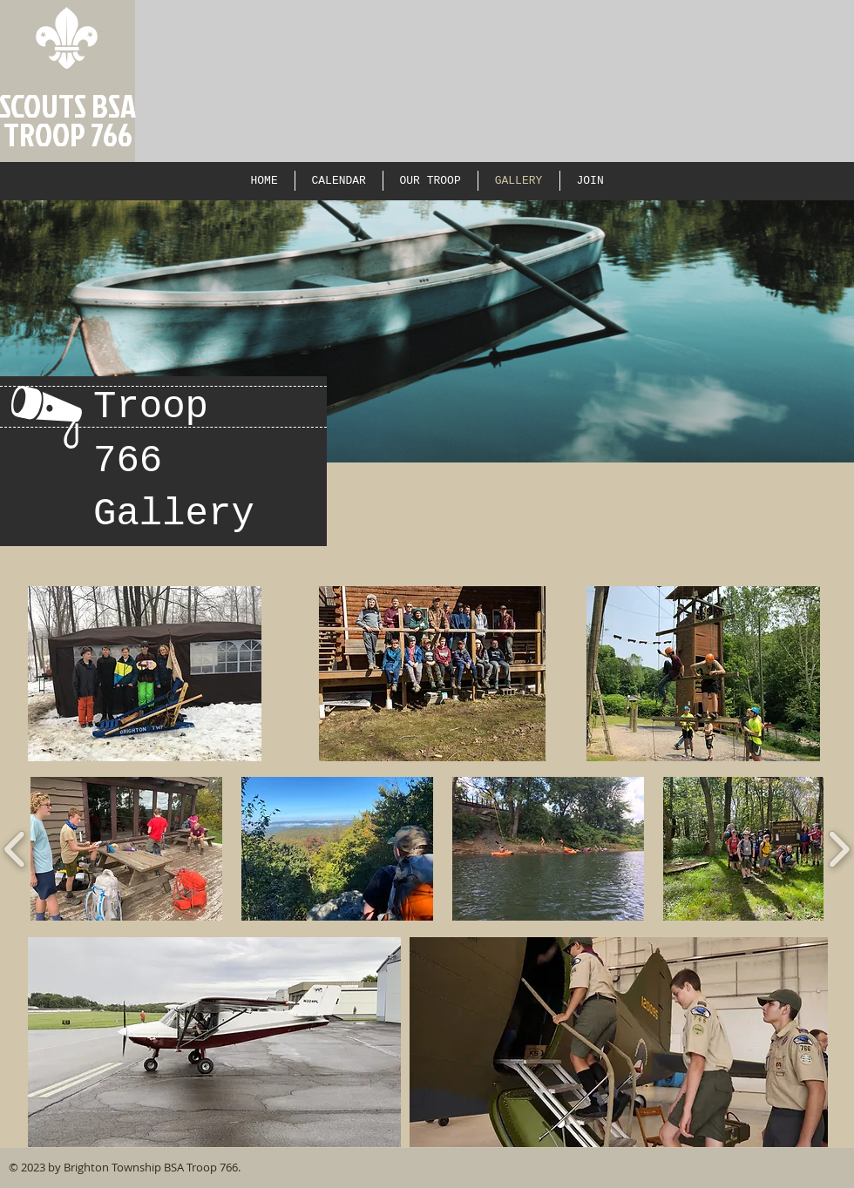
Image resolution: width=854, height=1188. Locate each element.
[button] (126, 849)
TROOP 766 (67, 134)
